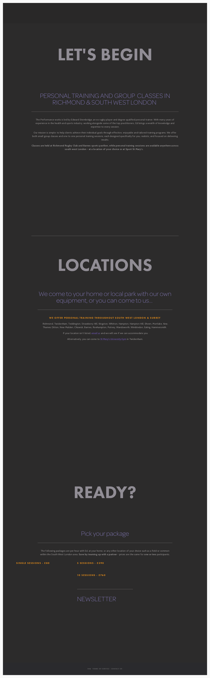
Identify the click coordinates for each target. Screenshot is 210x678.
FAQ (89, 669)
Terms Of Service (101, 669)
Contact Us (116, 669)
